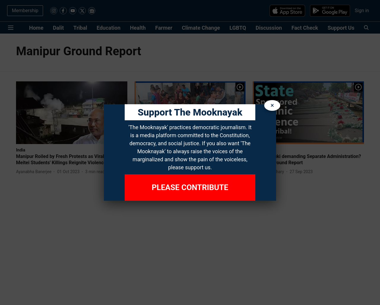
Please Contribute (190, 187)
